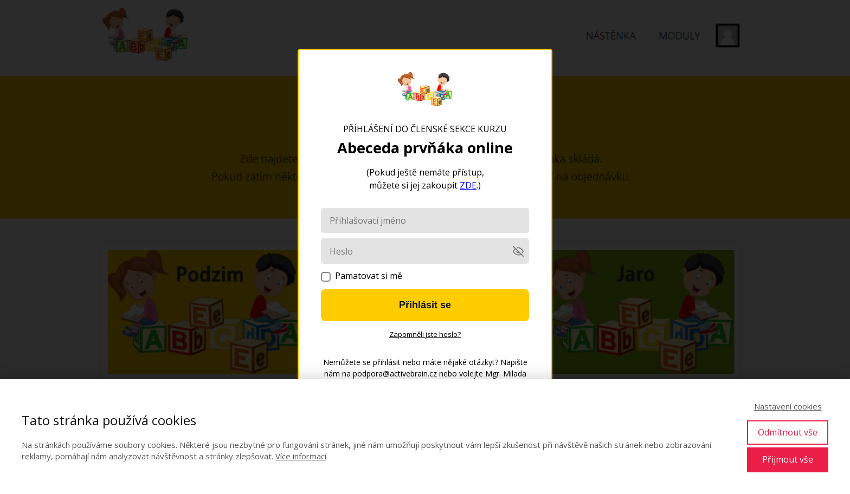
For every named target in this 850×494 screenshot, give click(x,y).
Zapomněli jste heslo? (425, 334)
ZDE (468, 185)
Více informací (300, 456)
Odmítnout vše (787, 432)
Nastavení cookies (788, 406)
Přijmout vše (787, 459)
